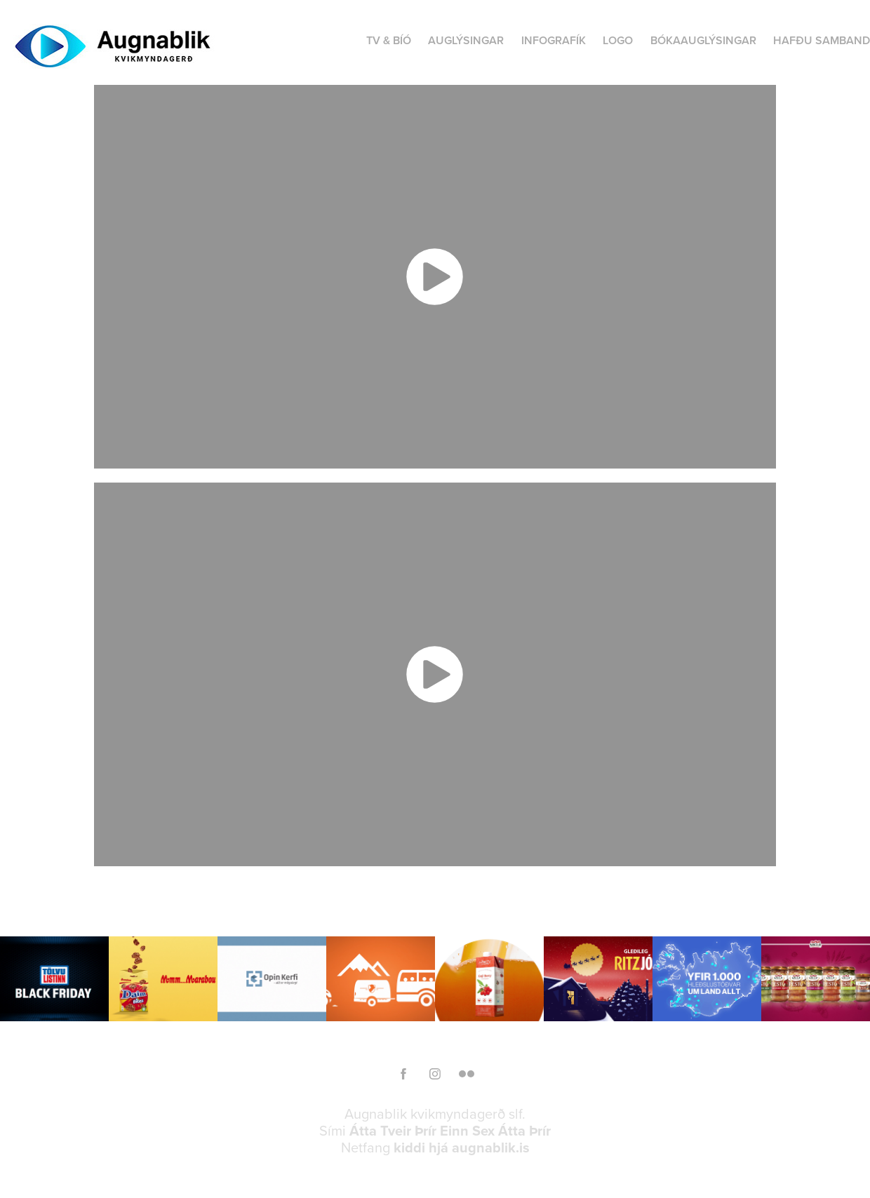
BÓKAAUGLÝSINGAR (703, 40)
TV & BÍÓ (388, 40)
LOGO (618, 40)
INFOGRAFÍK (553, 40)
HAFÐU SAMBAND (821, 40)
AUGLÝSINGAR (466, 40)
